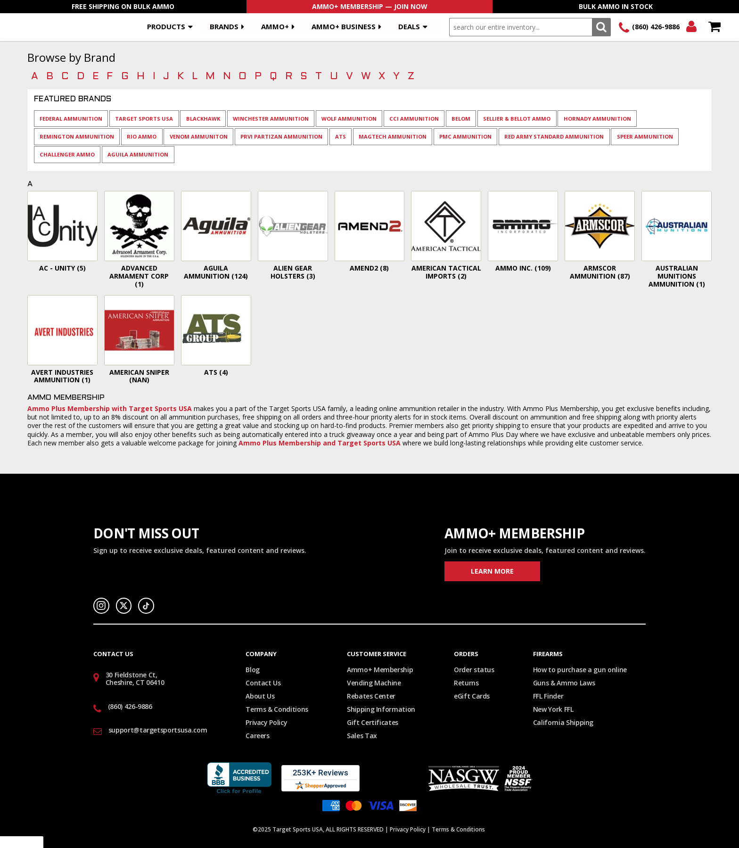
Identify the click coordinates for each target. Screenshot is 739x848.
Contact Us (263, 682)
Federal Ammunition (71, 118)
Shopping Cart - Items (714, 27)
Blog (253, 669)
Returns (466, 682)
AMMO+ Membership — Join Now (369, 6)
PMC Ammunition (465, 136)
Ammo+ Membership (380, 669)
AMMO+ (275, 26)
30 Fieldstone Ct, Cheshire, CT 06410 (135, 678)
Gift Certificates (372, 722)
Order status (474, 669)
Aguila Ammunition (137, 154)
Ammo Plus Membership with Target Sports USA (109, 408)
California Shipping (563, 722)
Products (166, 26)
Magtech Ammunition (393, 136)
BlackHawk (203, 118)
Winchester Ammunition (271, 118)
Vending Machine (374, 682)
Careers (258, 735)
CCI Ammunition (414, 118)
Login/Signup (691, 27)
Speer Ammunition (645, 136)
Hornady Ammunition (597, 118)
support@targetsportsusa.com (157, 729)
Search (601, 27)
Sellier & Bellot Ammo (516, 118)
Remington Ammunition (77, 136)
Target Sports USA (144, 118)
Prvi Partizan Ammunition (281, 136)
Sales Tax (362, 735)
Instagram (101, 606)
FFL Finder (548, 696)
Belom (461, 118)
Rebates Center (371, 696)
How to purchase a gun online (580, 669)
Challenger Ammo (67, 154)
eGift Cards (472, 696)
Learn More (492, 571)
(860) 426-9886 (656, 26)
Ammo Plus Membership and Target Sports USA (319, 442)
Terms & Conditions (277, 709)
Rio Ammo (141, 136)
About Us (260, 696)
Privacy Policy (266, 722)
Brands (224, 26)
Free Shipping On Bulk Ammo (123, 6)
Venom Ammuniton (199, 136)
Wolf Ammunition (349, 118)
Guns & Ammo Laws (564, 682)
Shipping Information (381, 709)
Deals (409, 26)
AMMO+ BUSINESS (344, 26)
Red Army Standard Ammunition (554, 136)
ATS (340, 136)
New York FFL (553, 709)
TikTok (146, 606)
